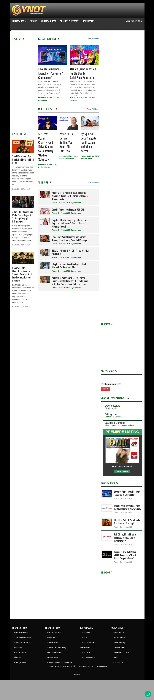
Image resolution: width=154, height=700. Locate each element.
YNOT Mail (85, 653)
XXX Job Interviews (22, 658)
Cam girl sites (20, 683)
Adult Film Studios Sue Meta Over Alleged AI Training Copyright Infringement (22, 237)
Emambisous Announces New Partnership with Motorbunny (127, 527)
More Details (122, 492)
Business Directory (69, 21)
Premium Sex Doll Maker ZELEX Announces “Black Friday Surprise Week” (125, 575)
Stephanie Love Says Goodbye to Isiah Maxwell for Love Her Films (69, 286)
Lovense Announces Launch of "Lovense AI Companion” (127, 513)
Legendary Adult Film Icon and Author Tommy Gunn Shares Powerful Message (69, 258)
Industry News (19, 21)
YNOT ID (84, 658)
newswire (77, 223)
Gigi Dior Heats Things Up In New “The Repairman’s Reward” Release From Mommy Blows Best (69, 243)
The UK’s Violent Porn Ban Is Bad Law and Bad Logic (23, 180)
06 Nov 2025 (72, 176)
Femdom (18, 668)
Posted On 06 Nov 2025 (123, 533)
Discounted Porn (54, 673)
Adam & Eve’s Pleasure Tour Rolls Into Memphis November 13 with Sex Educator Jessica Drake (70, 216)
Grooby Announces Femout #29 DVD (68, 229)
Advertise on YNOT (121, 673)
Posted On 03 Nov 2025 (123, 582)
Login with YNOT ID (134, 21)
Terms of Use (119, 658)
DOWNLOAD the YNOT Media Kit (61, 686)
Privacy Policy (119, 663)
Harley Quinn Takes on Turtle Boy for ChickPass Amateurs (83, 93)
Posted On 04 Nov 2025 (123, 547)
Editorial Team (119, 668)
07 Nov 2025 (51, 118)
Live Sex (18, 678)
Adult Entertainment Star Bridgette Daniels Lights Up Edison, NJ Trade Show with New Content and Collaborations (70, 301)
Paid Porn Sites (21, 673)
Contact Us (118, 683)
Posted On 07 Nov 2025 (123, 519)
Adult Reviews (53, 663)
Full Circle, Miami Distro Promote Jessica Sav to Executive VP (125, 558)
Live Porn (51, 658)
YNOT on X (85, 673)
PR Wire (33, 21)
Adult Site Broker (21, 663)
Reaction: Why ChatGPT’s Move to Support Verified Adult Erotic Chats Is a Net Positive (22, 294)
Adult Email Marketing (56, 668)
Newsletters (88, 21)
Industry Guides (48, 21)
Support (116, 678)
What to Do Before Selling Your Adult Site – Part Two (66, 162)
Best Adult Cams (54, 653)
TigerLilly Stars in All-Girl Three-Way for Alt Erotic (70, 272)
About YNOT (118, 653)
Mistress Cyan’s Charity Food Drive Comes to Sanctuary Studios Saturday (45, 167)
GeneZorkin (42, 121)
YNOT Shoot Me (87, 663)
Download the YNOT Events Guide (92, 686)
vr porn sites (52, 678)
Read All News (93, 59)
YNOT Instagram (87, 678)
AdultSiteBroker (68, 179)
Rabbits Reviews (21, 653)
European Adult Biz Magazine (59, 683)
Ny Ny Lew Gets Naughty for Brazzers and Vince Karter (88, 162)
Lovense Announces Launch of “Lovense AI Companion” (51, 93)
